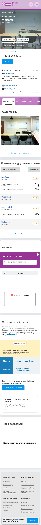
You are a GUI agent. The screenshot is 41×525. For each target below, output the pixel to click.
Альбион (5, 177)
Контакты (24, 502)
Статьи (23, 481)
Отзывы (31, 101)
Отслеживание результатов (7, 506)
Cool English (6, 207)
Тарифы (5, 510)
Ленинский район (11, 92)
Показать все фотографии (20, 153)
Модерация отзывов (27, 512)
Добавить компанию (27, 485)
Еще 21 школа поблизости (15, 44)
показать (8, 61)
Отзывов (21, 40)
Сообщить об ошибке (27, 505)
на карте (36, 70)
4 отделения (9, 73)
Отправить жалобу (27, 509)
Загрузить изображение (28, 488)
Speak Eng (6, 197)
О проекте (6, 481)
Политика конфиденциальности (10, 492)
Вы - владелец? (10, 52)
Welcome (5, 222)
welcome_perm (10, 89)
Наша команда (8, 485)
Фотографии (8, 101)
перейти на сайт (10, 86)
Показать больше (20, 234)
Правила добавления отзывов (27, 492)
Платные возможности (10, 502)
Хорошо (32, 520)
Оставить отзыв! (20, 302)
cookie (17, 520)
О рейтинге (6, 488)
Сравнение (21, 101)
